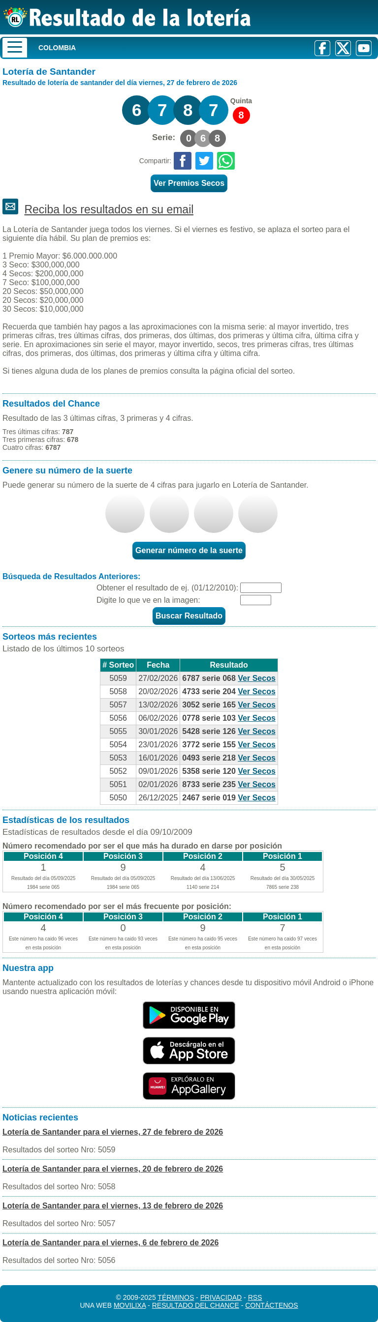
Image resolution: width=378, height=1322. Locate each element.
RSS (255, 1297)
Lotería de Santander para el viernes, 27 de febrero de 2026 (112, 1132)
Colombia (57, 48)
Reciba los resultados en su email (108, 209)
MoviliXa (130, 1305)
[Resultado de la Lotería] (127, 17)
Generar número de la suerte (189, 550)
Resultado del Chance (195, 1305)
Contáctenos (271, 1305)
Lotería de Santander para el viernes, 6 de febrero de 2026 (110, 1242)
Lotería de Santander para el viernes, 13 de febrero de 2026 (112, 1206)
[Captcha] (255, 600)
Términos (176, 1297)
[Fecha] (261, 588)
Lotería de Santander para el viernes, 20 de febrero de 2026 (112, 1169)
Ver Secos (257, 678)
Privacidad (221, 1297)
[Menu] (14, 48)
